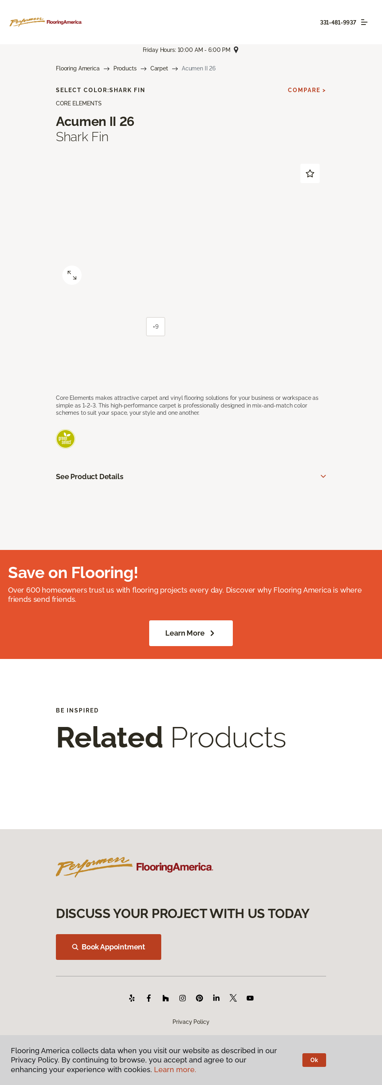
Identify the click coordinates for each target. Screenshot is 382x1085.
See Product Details (89, 476)
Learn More (190, 633)
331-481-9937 (338, 22)
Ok (314, 1060)
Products (125, 68)
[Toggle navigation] (364, 22)
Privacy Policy (191, 1022)
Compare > (307, 90)
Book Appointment (108, 947)
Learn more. (175, 1069)
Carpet (159, 68)
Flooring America (78, 68)
